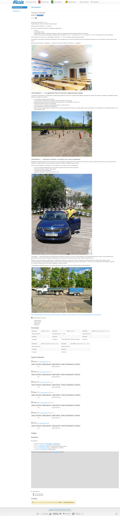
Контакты (69, 509)
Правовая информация (60, 509)
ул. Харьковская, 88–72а (43, 444)
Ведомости (16, 11)
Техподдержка (95, 1)
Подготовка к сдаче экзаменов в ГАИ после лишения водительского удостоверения (81, 314)
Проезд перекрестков (57, 2)
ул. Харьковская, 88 (43, 361)
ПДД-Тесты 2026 (43, 2)
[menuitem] (31, 2)
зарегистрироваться (69, 502)
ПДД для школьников (71, 2)
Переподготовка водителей (37, 314)
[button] (116, 514)
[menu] (62, 2)
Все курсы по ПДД (31, 1)
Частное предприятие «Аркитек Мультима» (63, 510)
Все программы (84, 1)
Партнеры (51, 509)
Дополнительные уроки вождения (53, 314)
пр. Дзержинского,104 (43, 423)
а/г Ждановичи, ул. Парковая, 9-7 (52, 443)
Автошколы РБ (17, 7)
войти (60, 502)
